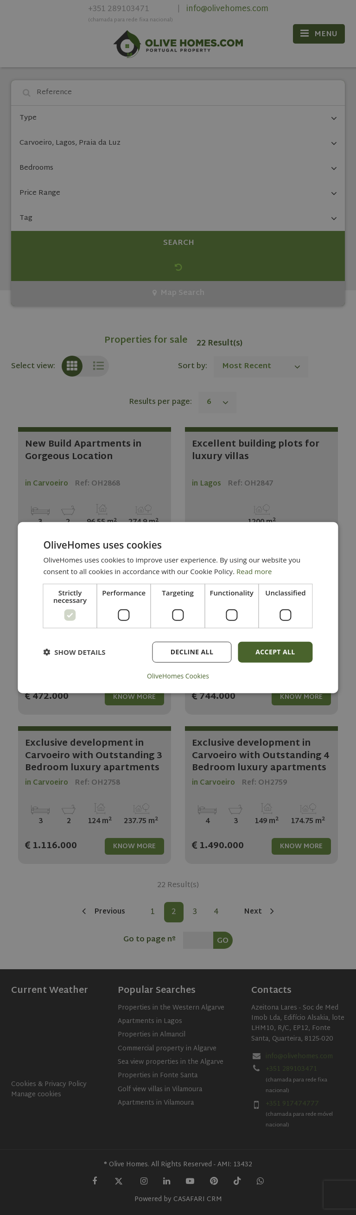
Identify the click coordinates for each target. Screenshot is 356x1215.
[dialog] (178, 607)
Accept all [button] (275, 651)
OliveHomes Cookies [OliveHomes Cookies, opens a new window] (178, 675)
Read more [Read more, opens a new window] (254, 571)
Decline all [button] (192, 651)
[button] (74, 652)
